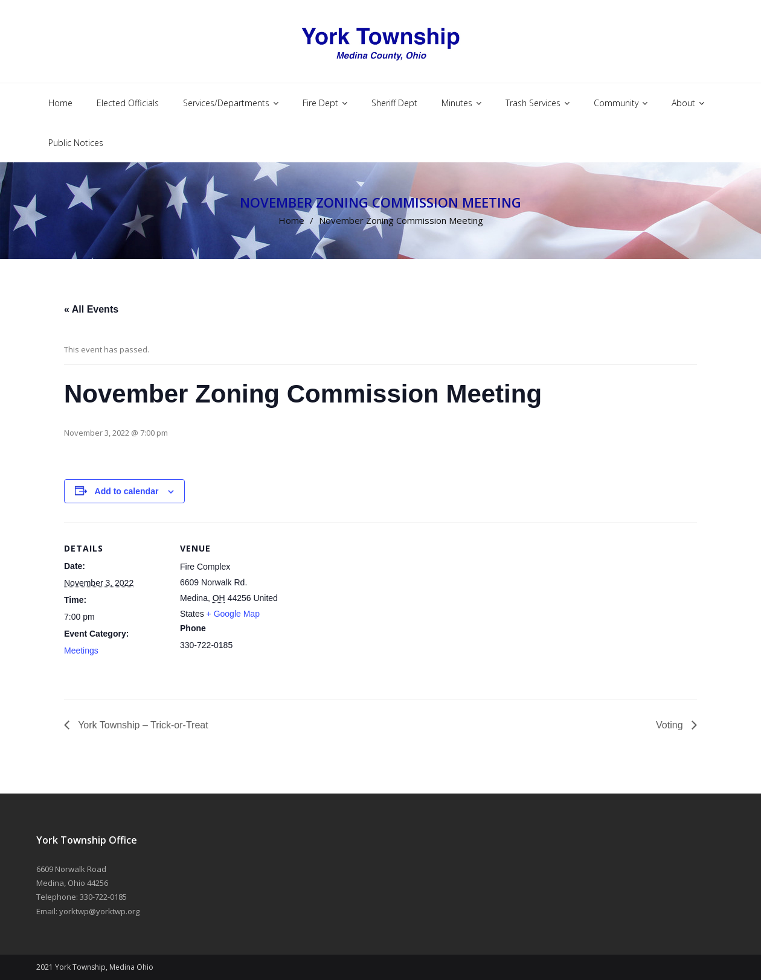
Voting (671, 725)
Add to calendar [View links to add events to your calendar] (127, 491)
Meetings (81, 650)
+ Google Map (233, 614)
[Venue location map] (359, 606)
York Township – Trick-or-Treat (141, 725)
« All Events (91, 309)
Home (291, 220)
